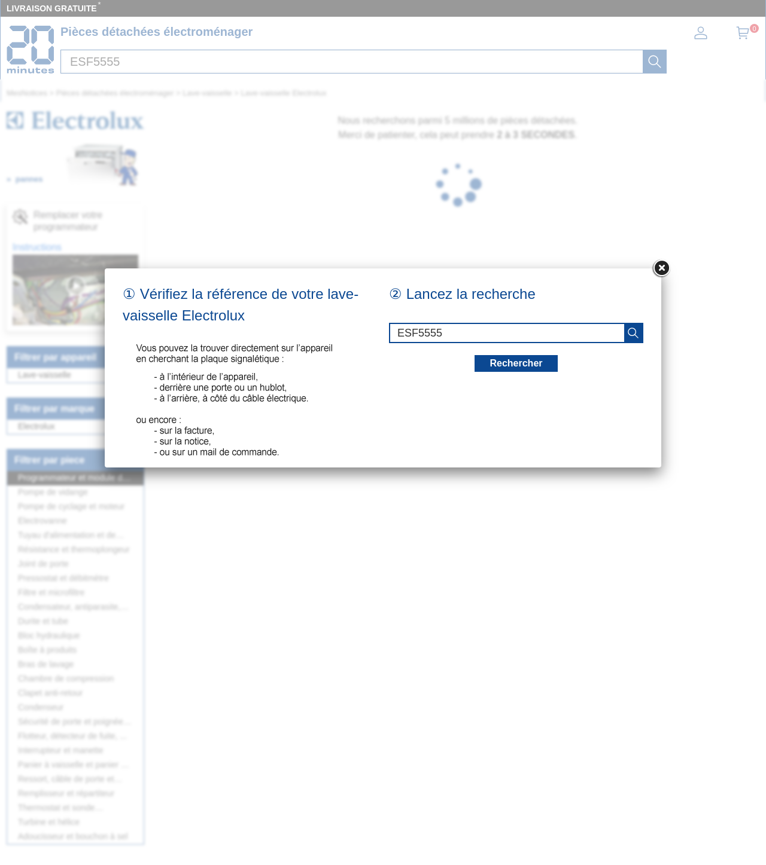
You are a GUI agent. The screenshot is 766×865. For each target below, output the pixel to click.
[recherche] (633, 333)
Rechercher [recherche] (516, 363)
